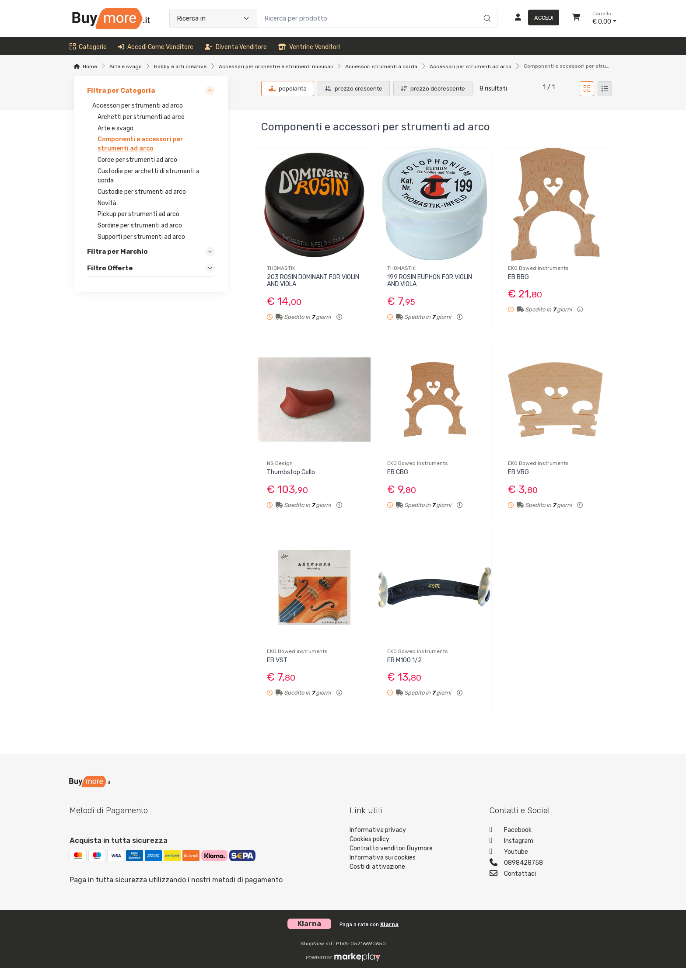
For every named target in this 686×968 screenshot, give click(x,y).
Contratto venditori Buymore (391, 848)
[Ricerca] (486, 9)
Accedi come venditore (155, 47)
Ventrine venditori (309, 47)
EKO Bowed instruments (538, 268)
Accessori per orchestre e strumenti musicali (276, 66)
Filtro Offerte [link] (110, 268)
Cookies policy (369, 839)
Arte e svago (125, 66)
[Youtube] (553, 852)
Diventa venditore (236, 47)
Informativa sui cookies (383, 857)
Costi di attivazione (377, 866)
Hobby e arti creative (180, 66)
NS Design (280, 463)
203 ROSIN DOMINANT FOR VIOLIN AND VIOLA (313, 280)
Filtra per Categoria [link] (121, 90)
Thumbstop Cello (291, 472)
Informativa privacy (378, 830)
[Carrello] (576, 18)
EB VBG (518, 472)
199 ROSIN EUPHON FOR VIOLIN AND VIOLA (429, 280)
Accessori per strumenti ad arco (470, 66)
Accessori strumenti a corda (381, 66)
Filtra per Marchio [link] (117, 251)
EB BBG (518, 277)
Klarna (389, 924)
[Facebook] (553, 830)
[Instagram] (553, 841)
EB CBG (397, 472)
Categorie (88, 47)
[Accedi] (533, 18)
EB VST (277, 660)
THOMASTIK (281, 268)
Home (90, 66)
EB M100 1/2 (404, 660)
